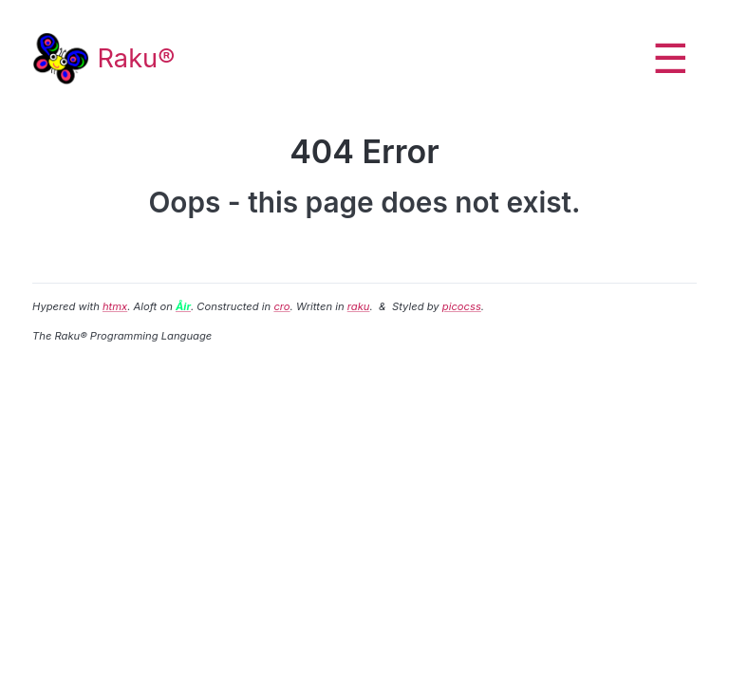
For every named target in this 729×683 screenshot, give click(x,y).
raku (358, 306)
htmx (115, 306)
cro (281, 306)
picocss (461, 306)
